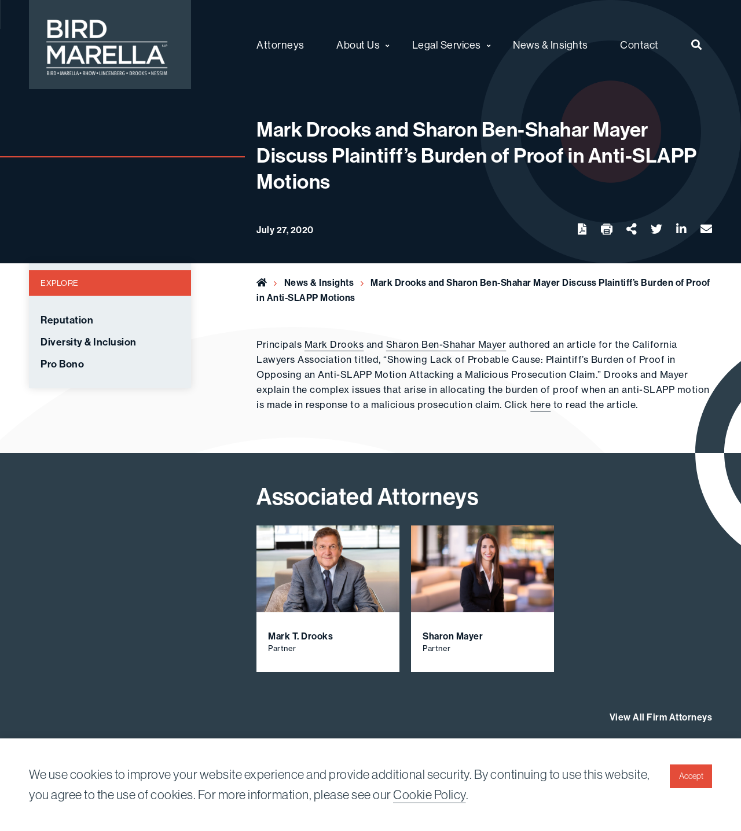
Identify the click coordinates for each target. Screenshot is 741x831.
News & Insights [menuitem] (550, 45)
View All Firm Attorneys (661, 717)
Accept (691, 776)
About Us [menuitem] (358, 45)
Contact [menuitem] (639, 45)
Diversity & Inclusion (89, 342)
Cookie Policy (429, 794)
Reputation (67, 320)
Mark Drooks (334, 344)
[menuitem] (697, 44)
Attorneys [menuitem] (280, 45)
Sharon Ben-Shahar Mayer (446, 344)
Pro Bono (62, 364)
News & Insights (319, 282)
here (540, 404)
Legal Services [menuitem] (446, 45)
